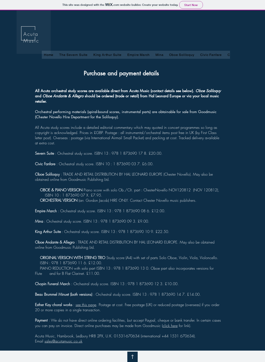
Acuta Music (31, 37)
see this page (86, 304)
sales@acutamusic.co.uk (63, 341)
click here (170, 325)
